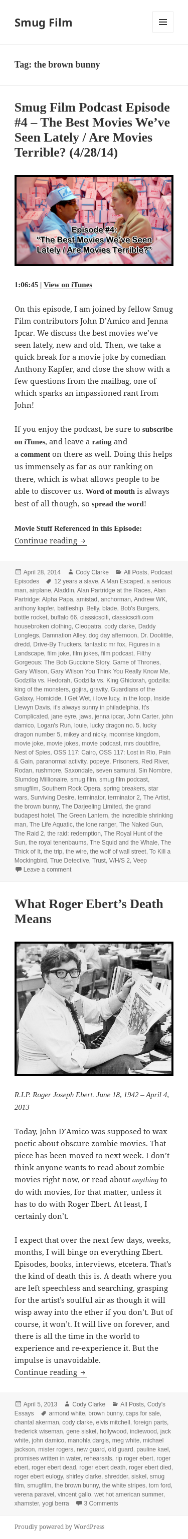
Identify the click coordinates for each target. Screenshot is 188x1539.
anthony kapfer (34, 608)
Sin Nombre (154, 770)
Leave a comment (47, 869)
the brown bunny (37, 806)
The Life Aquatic (51, 824)
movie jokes (62, 743)
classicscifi (94, 617)
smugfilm (27, 788)
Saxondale (78, 770)
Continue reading (51, 540)
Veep (140, 860)
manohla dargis (88, 1440)
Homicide (48, 698)
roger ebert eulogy (39, 1476)
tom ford (160, 1485)
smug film (83, 779)
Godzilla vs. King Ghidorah (109, 680)
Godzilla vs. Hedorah (42, 680)
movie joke (29, 743)
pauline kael (152, 1449)
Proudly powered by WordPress (59, 1526)
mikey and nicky (85, 734)
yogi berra (55, 1503)
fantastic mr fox (104, 644)
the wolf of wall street (118, 851)
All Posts (135, 572)
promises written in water (48, 1458)
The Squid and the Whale (123, 842)
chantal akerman (37, 1422)
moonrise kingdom (133, 734)
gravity (98, 689)
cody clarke (119, 626)
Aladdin (64, 590)
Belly (92, 608)
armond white (67, 1413)
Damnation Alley (63, 635)
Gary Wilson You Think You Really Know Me (109, 671)
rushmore (48, 770)
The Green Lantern (82, 815)
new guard (91, 1449)
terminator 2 (124, 797)
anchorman (116, 599)
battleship (70, 608)
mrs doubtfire (141, 743)
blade (109, 608)
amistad (86, 599)
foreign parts (150, 1422)
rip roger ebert (134, 1458)
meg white (126, 1440)
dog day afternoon (113, 635)
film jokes (85, 653)
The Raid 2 (29, 833)
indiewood (143, 1431)
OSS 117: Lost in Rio (127, 752)
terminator (91, 797)
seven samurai (115, 770)
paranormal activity (61, 761)
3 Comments (101, 1503)
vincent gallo (74, 1494)
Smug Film (44, 22)
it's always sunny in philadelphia (95, 707)
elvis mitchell (113, 1422)
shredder (116, 1476)
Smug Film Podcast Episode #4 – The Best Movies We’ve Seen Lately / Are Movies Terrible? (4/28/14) (92, 130)
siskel (138, 1476)
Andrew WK (149, 599)
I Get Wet (77, 698)
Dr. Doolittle (155, 635)
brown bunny (105, 1413)
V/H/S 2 (119, 860)
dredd (22, 644)
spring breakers (124, 788)
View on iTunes (68, 285)
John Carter (142, 716)
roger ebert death (102, 1467)
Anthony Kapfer (44, 369)
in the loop (136, 698)
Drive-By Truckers (57, 644)
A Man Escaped (122, 581)
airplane (40, 590)
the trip (53, 851)
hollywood (113, 1431)
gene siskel (81, 1431)
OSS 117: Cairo (75, 752)
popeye (99, 761)
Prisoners (125, 761)
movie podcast (101, 743)
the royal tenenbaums (57, 842)
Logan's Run (54, 725)
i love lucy (106, 698)
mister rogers (55, 1449)
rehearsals (98, 1458)
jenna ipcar (109, 716)
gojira (79, 689)
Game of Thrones (136, 662)
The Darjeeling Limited (92, 806)
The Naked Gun (140, 824)
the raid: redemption (74, 833)
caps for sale (143, 1413)
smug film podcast (123, 779)
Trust (99, 860)
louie (80, 725)
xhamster (27, 1503)
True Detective (69, 860)
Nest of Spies (32, 752)
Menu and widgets (163, 32)
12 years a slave (76, 581)
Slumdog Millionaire (41, 779)
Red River (154, 761)
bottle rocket (31, 617)
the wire (76, 851)
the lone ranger (96, 824)
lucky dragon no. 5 (114, 725)
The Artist (155, 797)
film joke (58, 653)
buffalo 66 (64, 617)
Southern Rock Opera (71, 788)
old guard (120, 1449)
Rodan (23, 770)
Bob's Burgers (139, 608)
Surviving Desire (52, 797)
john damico (48, 1440)
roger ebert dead (54, 1467)
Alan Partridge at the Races (114, 590)
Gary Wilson (31, 671)
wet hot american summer (128, 1494)
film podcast (117, 653)
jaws (85, 716)
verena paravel (34, 1494)
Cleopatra (88, 626)
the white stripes (123, 1485)
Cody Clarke (92, 572)
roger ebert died (150, 1467)
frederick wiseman (39, 1431)
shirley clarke (83, 1476)
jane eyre (63, 716)
